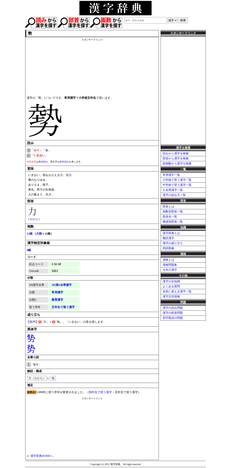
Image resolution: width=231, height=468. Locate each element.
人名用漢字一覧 (173, 189)
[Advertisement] (92, 66)
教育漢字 (57, 299)
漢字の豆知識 (171, 281)
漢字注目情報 (171, 296)
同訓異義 (168, 248)
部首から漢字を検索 (176, 158)
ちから (34, 219)
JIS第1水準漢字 (62, 284)
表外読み (64, 161)
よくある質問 (171, 286)
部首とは (168, 206)
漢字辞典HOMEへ (41, 455)
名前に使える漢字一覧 (177, 291)
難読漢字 (168, 238)
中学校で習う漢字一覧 (177, 184)
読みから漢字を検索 (176, 153)
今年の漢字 (170, 269)
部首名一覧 (170, 216)
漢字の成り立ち (173, 243)
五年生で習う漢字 (63, 307)
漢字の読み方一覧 (174, 194)
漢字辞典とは (171, 233)
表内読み (43, 161)
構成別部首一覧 (173, 221)
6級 (29, 250)
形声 (32, 321)
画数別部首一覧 (173, 211)
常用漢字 (57, 292)
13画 (29, 233)
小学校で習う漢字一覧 (177, 179)
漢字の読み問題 (173, 307)
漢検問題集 (170, 264)
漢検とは (168, 259)
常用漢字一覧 (171, 174)
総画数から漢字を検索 (177, 163)
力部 (39, 233)
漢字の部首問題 (173, 312)
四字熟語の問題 (173, 317)
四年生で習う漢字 (100, 392)
